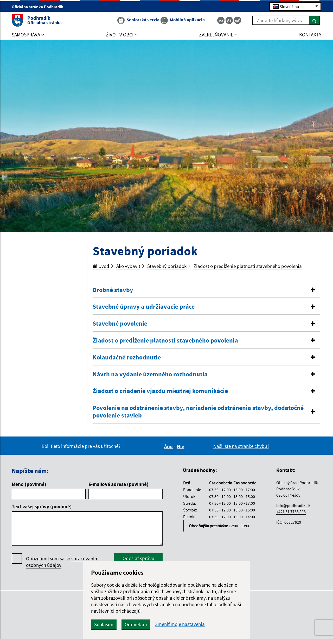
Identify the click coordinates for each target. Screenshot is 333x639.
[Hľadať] (314, 20)
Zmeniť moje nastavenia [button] (180, 624)
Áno (169, 446)
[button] (206, 290)
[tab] (206, 290)
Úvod (101, 266)
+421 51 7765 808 (291, 511)
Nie (181, 446)
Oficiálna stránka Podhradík (40, 6)
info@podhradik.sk (293, 505)
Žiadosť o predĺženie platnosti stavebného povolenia (248, 266)
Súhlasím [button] (103, 624)
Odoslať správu (138, 558)
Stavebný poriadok (167, 266)
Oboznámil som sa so (62, 561)
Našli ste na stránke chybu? (241, 446)
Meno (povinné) (29, 484)
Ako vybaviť (128, 266)
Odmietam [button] (136, 624)
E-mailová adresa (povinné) (118, 484)
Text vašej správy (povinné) (42, 506)
